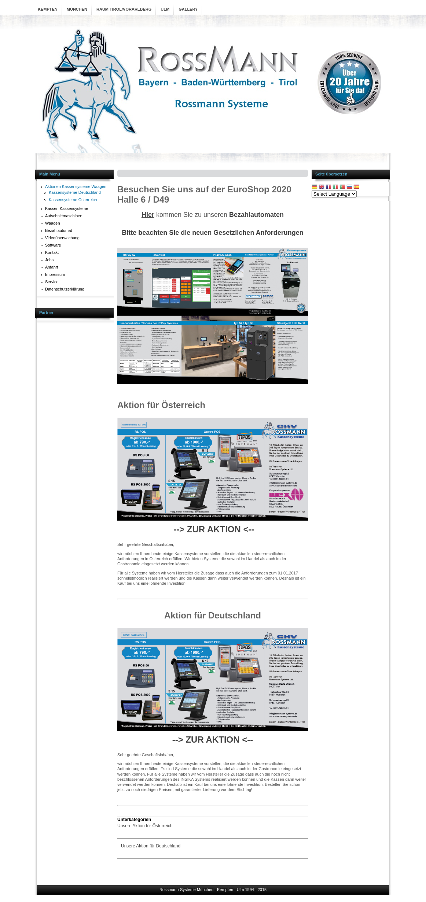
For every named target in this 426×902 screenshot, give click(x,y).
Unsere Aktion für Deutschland (150, 846)
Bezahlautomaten (256, 214)
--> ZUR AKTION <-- (213, 529)
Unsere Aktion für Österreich (145, 825)
